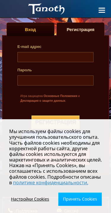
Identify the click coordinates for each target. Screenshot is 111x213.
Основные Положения (60, 96)
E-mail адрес (29, 46)
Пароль (24, 70)
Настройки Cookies (30, 199)
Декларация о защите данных (42, 100)
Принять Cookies (80, 199)
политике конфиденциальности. (50, 182)
